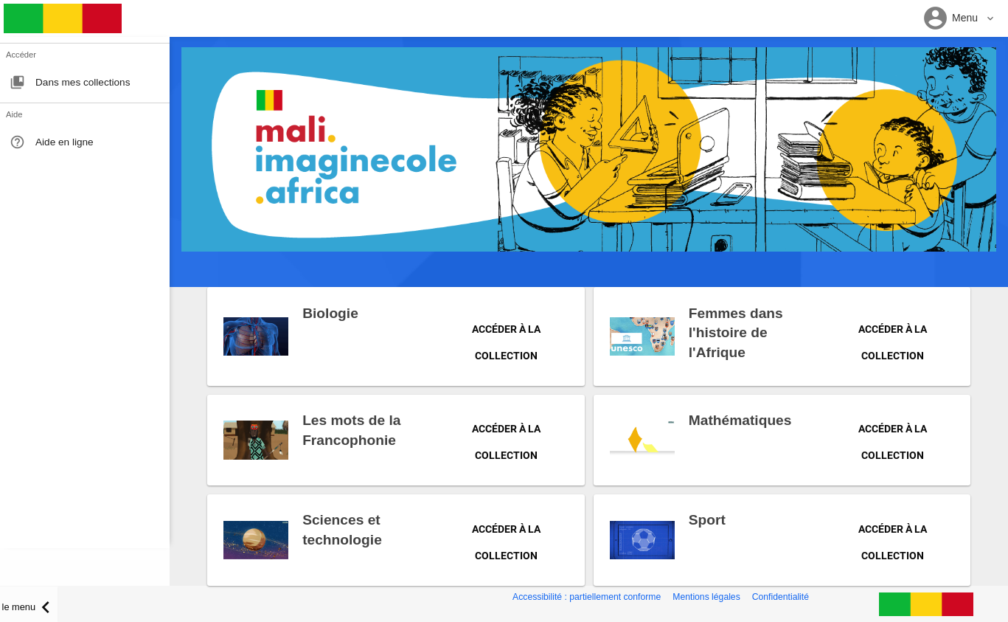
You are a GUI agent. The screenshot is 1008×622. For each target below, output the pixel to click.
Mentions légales (706, 597)
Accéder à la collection (506, 335)
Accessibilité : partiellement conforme (586, 597)
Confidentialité (780, 597)
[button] (959, 18)
